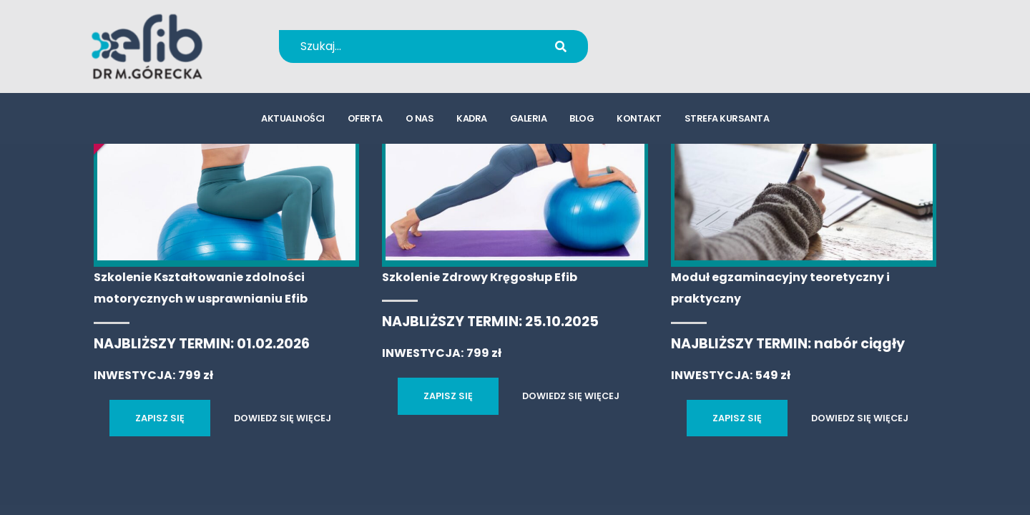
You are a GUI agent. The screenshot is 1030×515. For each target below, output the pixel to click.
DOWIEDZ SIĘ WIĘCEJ (282, 418)
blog (581, 118)
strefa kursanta (727, 118)
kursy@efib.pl (687, 55)
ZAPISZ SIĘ (160, 418)
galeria (528, 118)
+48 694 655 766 (696, 37)
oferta (365, 118)
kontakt (639, 118)
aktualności (293, 118)
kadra (471, 118)
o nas (420, 118)
